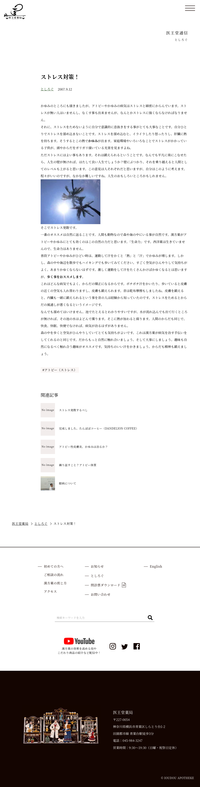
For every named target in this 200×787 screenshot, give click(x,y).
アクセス (50, 591)
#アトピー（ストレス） (59, 370)
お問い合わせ (101, 594)
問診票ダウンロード (108, 585)
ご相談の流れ (54, 574)
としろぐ (47, 89)
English (156, 566)
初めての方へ (54, 566)
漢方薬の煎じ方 (55, 583)
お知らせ (97, 566)
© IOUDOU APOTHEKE (177, 778)
